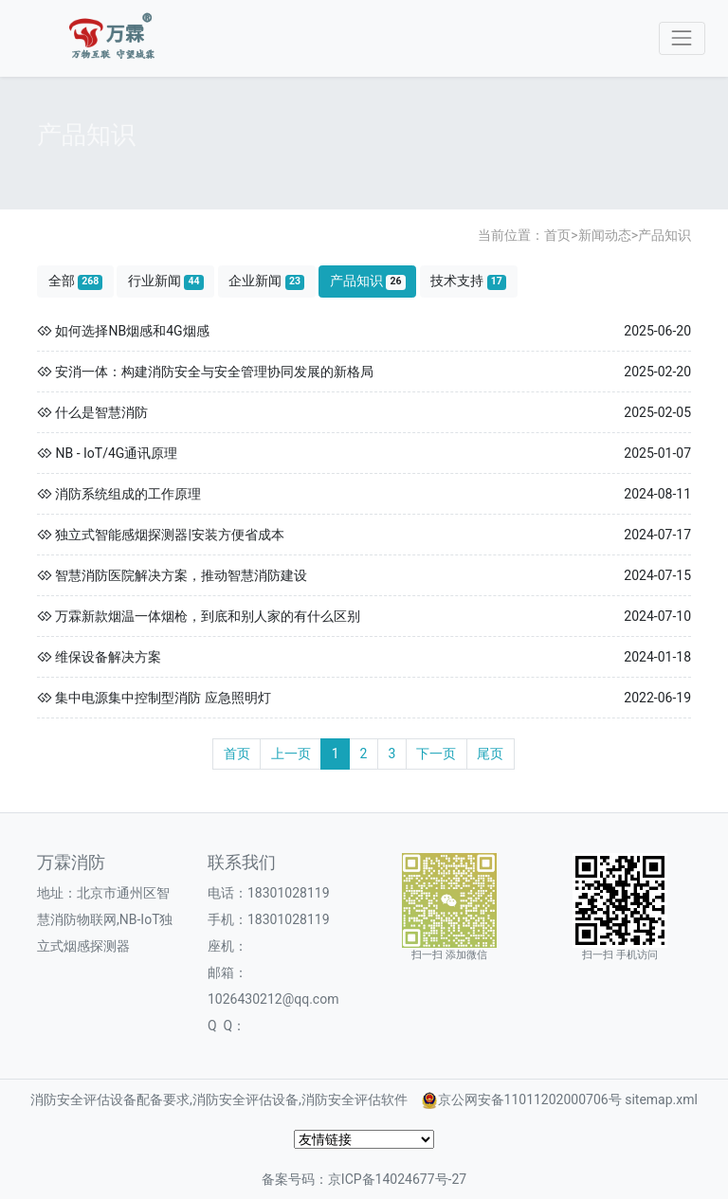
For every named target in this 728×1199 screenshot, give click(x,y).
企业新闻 (266, 281)
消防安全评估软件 (354, 1099)
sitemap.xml (661, 1099)
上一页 (291, 753)
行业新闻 (166, 281)
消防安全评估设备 (245, 1099)
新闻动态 (604, 235)
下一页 (436, 753)
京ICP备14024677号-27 (397, 1179)
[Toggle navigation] (682, 38)
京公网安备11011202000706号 (530, 1099)
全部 (75, 281)
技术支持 (468, 281)
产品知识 (664, 235)
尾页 (490, 753)
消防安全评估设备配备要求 (110, 1099)
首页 (557, 235)
